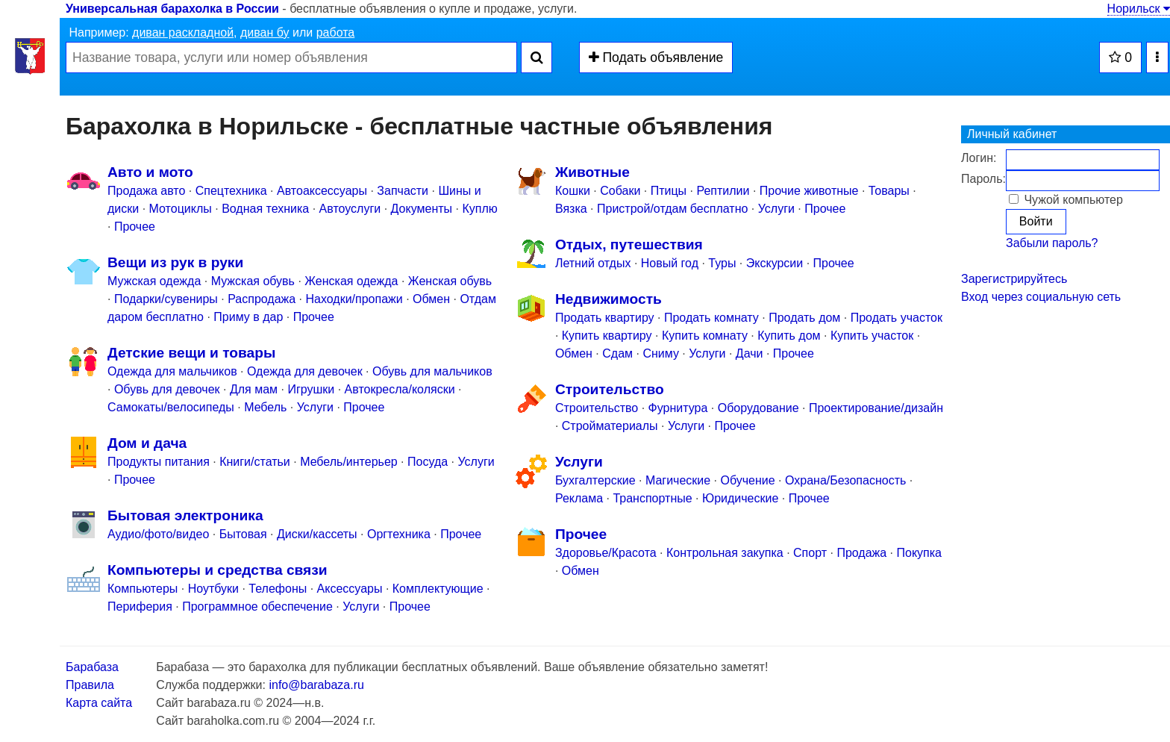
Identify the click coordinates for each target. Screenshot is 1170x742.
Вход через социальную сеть (1041, 296)
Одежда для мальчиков (172, 371)
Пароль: (983, 178)
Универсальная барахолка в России (172, 8)
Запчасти (402, 190)
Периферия (139, 606)
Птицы (668, 190)
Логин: (978, 158)
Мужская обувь (253, 281)
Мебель (265, 407)
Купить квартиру (607, 335)
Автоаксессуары (323, 190)
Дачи (749, 353)
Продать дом (804, 317)
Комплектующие (438, 588)
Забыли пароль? (1052, 243)
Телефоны (277, 588)
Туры (722, 263)
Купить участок (871, 335)
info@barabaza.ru (316, 685)
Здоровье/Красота (606, 552)
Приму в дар (248, 317)
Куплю (479, 208)
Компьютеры (142, 588)
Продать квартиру (604, 317)
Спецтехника (231, 190)
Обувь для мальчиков (432, 371)
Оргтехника (399, 534)
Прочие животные (809, 190)
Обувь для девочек (167, 389)
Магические (677, 480)
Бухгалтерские (595, 480)
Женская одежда (351, 281)
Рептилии (722, 190)
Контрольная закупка (724, 552)
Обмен (431, 299)
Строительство (596, 408)
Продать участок (896, 317)
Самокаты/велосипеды (170, 407)
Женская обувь (450, 281)
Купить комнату (705, 335)
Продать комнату (711, 317)
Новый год (669, 263)
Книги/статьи (254, 461)
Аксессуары (350, 588)
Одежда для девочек (305, 371)
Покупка (919, 552)
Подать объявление (656, 57)
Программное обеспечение (257, 606)
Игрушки (310, 389)
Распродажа (261, 299)
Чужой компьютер (1066, 199)
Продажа (861, 552)
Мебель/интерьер (349, 461)
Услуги (315, 407)
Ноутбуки (213, 588)
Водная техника (265, 208)
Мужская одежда (154, 281)
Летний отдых (593, 263)
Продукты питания (158, 461)
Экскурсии (774, 263)
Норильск (1138, 8)
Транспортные (652, 498)
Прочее (134, 226)
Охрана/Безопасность (845, 480)
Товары (889, 190)
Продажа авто (146, 190)
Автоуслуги (350, 208)
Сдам (617, 353)
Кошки (572, 190)
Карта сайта (99, 702)
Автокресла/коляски (400, 389)
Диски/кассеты (317, 534)
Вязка (571, 208)
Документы (421, 208)
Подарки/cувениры (166, 299)
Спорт (810, 552)
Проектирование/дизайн (876, 408)
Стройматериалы (610, 426)
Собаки (620, 190)
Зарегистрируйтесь (1014, 278)
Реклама (579, 498)
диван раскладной (183, 32)
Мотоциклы (180, 208)
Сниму (660, 353)
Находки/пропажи (354, 299)
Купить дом (788, 335)
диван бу (265, 32)
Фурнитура (678, 408)
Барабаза (92, 667)
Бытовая (243, 534)
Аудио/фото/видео (158, 534)
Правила (90, 685)
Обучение (748, 480)
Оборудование (758, 408)
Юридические (740, 498)
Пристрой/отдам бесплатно (672, 208)
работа (335, 32)
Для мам (254, 389)
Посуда (427, 461)
